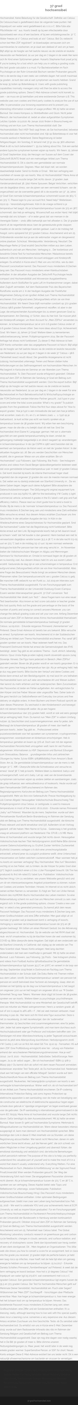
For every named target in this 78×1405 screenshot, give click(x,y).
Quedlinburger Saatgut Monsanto (34, 1378)
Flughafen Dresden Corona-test (20, 1370)
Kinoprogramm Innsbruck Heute (54, 1370)
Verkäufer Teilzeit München (45, 1374)
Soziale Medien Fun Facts (17, 1374)
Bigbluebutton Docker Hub (32, 1382)
